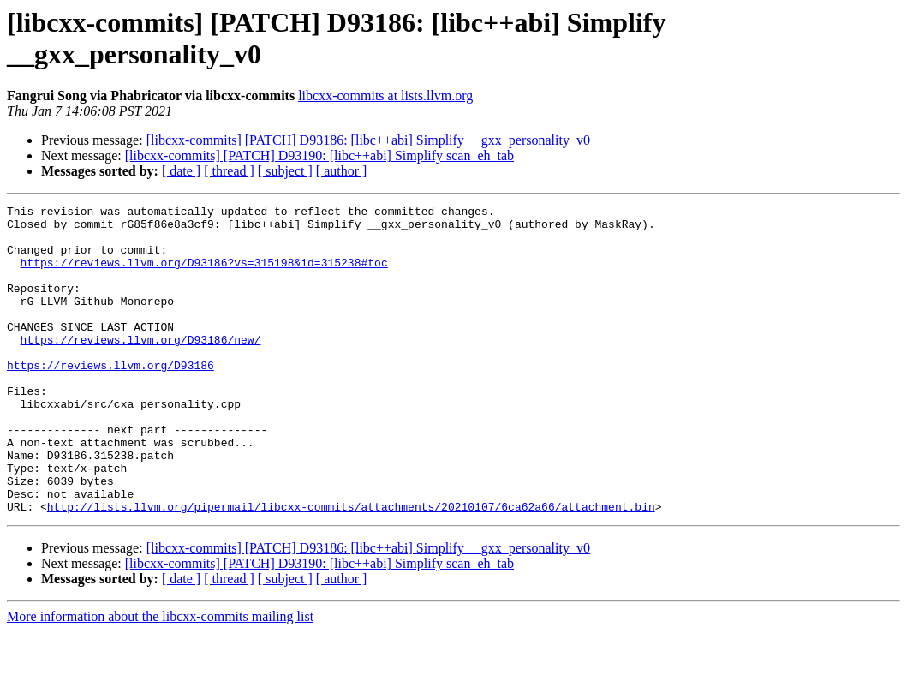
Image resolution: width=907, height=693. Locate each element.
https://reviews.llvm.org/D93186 (110, 398)
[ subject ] (285, 171)
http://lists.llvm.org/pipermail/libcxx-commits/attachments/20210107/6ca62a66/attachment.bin (351, 568)
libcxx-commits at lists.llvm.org (385, 95)
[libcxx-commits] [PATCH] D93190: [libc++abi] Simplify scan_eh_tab (319, 155)
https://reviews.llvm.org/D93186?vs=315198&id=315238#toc (204, 275)
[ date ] (181, 171)
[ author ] (341, 171)
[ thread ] (229, 171)
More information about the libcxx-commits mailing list (160, 678)
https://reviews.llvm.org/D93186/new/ (141, 367)
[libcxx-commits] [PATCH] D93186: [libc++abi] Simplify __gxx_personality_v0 (368, 140)
